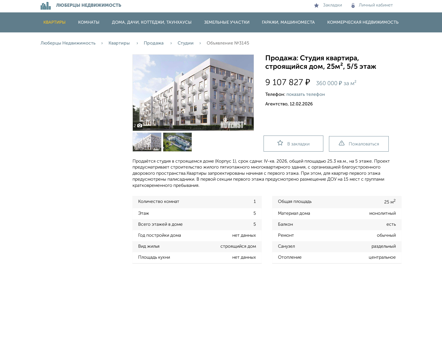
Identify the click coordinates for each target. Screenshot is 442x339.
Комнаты (89, 22)
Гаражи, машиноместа (288, 22)
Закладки (328, 5)
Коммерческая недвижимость (363, 22)
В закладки (293, 143)
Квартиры (54, 22)
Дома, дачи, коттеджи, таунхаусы (152, 22)
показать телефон (305, 94)
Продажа (154, 43)
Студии (186, 43)
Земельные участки (226, 22)
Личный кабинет (372, 5)
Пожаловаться (359, 144)
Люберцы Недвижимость (68, 43)
